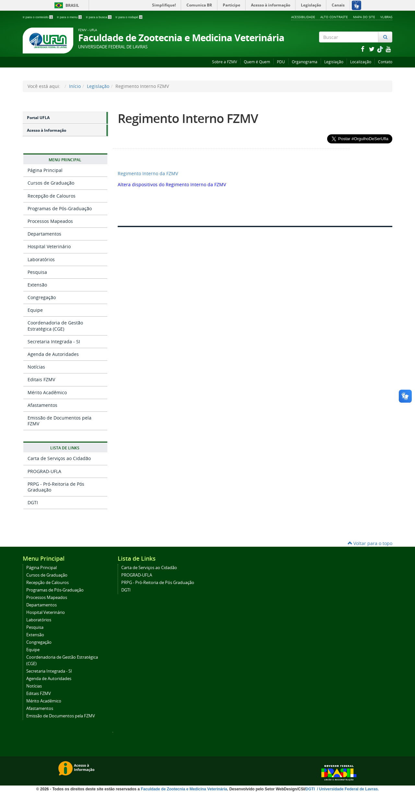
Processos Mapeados (50, 221)
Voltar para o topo (370, 543)
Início (75, 86)
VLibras (386, 17)
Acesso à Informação (46, 130)
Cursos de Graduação (51, 183)
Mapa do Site (364, 17)
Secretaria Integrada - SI (54, 341)
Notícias (36, 367)
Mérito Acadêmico (47, 392)
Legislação (333, 62)
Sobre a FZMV (224, 62)
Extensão (37, 285)
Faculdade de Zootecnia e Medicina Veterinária (184, 789)
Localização (360, 62)
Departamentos (44, 234)
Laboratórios (41, 259)
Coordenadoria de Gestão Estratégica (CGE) (55, 326)
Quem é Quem (257, 62)
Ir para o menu (70, 17)
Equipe (35, 310)
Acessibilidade (303, 17)
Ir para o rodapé (128, 17)
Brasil (65, 5)
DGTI (33, 502)
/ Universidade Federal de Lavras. (347, 789)
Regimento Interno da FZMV (148, 173)
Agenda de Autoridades (53, 354)
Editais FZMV (41, 379)
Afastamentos (42, 405)
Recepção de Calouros (52, 196)
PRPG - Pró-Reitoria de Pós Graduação (56, 487)
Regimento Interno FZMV (188, 118)
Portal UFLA (38, 117)
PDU (281, 62)
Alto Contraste (334, 17)
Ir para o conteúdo (38, 17)
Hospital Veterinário (49, 246)
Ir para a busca (99, 17)
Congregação (42, 297)
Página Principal (45, 170)
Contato (385, 62)
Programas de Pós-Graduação (60, 208)
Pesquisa (37, 272)
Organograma (304, 62)
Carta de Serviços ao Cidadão (59, 458)
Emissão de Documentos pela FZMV (59, 421)
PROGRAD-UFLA (44, 471)
